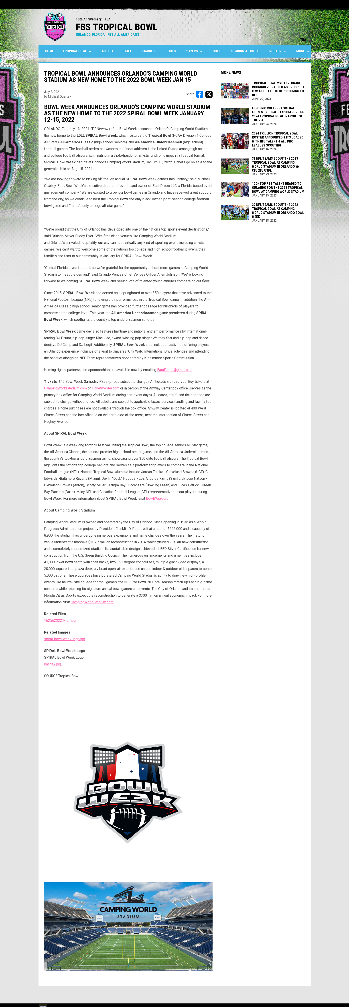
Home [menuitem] (49, 51)
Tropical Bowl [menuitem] (78, 51)
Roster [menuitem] (278, 51)
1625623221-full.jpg (60, 620)
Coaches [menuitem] (148, 51)
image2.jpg (53, 664)
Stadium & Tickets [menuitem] (245, 51)
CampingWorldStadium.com (65, 388)
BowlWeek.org (157, 498)
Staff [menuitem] (127, 51)
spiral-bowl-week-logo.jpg (64, 639)
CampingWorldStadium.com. (92, 602)
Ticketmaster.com (105, 388)
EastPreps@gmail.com (175, 370)
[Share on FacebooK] (199, 94)
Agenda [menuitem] (108, 51)
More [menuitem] (303, 51)
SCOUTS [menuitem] (170, 51)
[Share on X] (209, 94)
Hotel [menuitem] (217, 51)
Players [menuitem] (194, 51)
